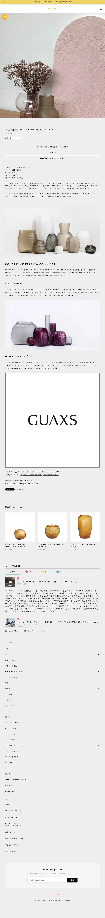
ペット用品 (9, 762)
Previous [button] (2, 65)
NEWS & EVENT (11, 817)
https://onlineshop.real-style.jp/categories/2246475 (39, 475)
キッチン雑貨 (16, 740)
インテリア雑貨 (16, 728)
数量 (7, 138)
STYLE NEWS (10, 791)
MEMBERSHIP (10, 824)
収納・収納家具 (17, 706)
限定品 (7, 654)
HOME (7, 804)
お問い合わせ (10, 832)
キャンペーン (10, 649)
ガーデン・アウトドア (13, 723)
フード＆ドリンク (11, 757)
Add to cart (53, 152)
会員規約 (67, 900)
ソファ (11, 683)
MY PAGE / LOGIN (13, 825)
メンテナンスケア (11, 751)
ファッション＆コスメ (13, 745)
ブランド (8, 768)
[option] (52, 65)
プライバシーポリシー (41, 900)
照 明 (7, 717)
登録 (72, 880)
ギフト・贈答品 (11, 666)
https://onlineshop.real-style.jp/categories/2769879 (42, 472)
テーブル (8, 694)
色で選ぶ (8, 785)
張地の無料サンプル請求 (14, 839)
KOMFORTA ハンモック (14, 671)
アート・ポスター (17, 734)
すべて (13, 572)
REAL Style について (13, 811)
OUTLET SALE (11, 660)
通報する (20, 489)
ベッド (7, 700)
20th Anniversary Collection (17, 780)
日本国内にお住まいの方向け (52, 158)
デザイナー (9, 774)
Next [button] (102, 65)
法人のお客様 (10, 851)
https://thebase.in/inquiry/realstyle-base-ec (21, 484)
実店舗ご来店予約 (11, 845)
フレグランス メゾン (13, 677)
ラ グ (7, 711)
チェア (8, 688)
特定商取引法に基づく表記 (56, 900)
